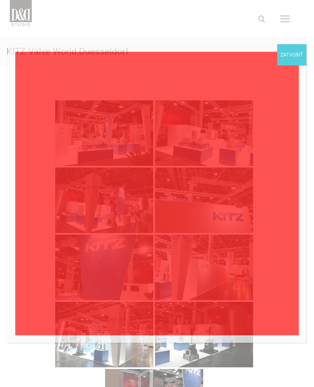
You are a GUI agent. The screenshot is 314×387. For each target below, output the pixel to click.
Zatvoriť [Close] (291, 55)
